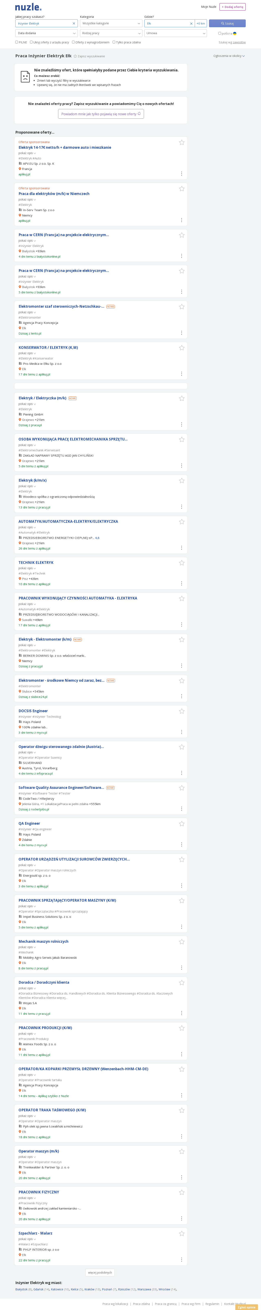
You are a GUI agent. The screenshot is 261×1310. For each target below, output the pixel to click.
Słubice (27, 691)
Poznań (107, 1289)
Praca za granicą (166, 1304)
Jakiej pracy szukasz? (29, 17)
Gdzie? (149, 17)
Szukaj (229, 23)
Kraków (89, 1289)
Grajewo (28, 420)
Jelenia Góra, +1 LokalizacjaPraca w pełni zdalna (55, 804)
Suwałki (27, 620)
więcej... (62, 998)
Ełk (24, 328)
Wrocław (164, 1289)
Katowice (57, 1289)
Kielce (75, 1289)
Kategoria (87, 17)
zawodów (239, 42)
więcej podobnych (100, 1272)
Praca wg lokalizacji (115, 1304)
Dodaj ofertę (232, 7)
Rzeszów (124, 1289)
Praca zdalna (141, 1304)
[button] (181, 142)
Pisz (25, 579)
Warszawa (144, 1289)
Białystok (28, 251)
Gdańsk (38, 1289)
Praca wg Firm (190, 1304)
